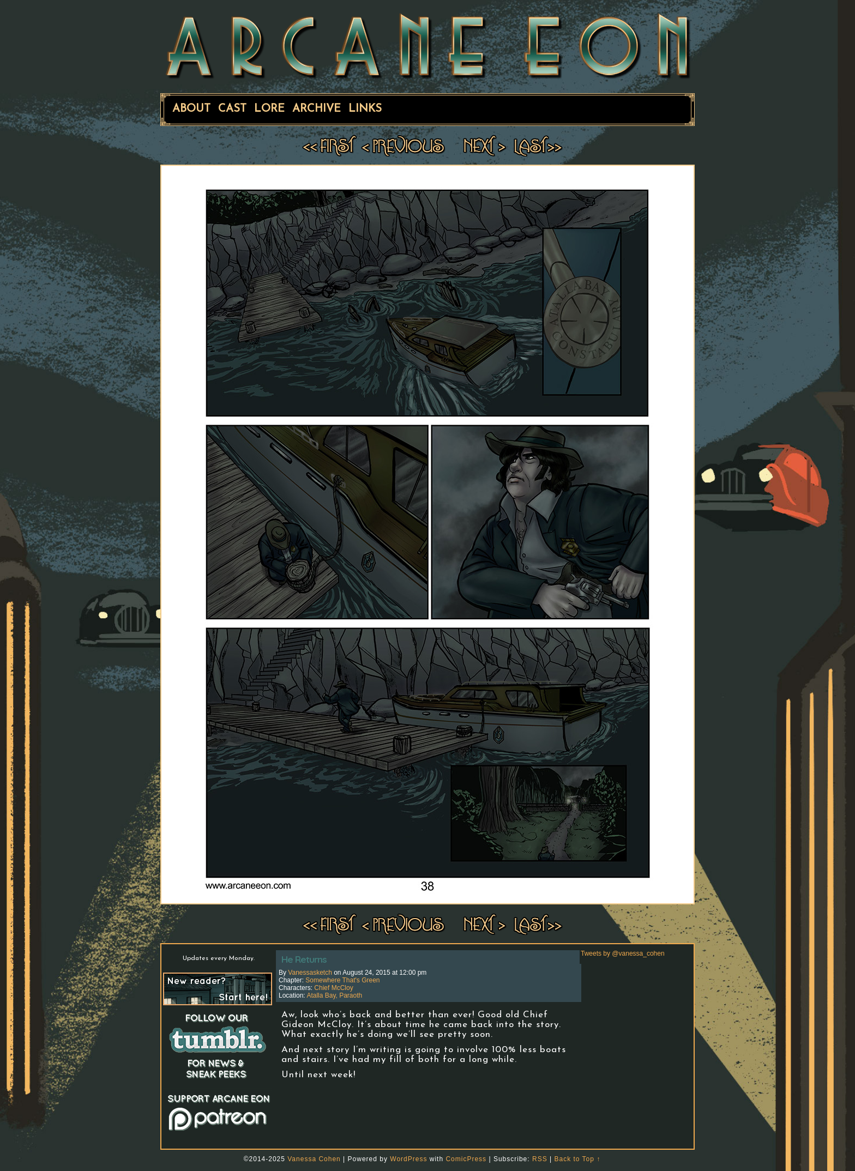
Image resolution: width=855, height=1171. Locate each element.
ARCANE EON (427, 45)
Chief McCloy (333, 988)
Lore (269, 109)
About (191, 109)
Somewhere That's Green (342, 980)
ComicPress (465, 1159)
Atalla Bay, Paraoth (334, 995)
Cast (232, 109)
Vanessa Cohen (314, 1159)
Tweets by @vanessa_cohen (623, 953)
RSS (539, 1159)
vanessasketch (310, 972)
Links (365, 109)
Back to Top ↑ (577, 1159)
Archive (316, 109)
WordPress (408, 1159)
